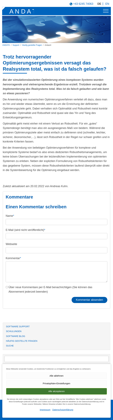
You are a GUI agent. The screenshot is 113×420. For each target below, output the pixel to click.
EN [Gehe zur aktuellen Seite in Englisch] (107, 3)
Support (16, 45)
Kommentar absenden (89, 299)
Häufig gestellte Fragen (32, 45)
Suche (10, 345)
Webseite (11, 244)
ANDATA (6, 45)
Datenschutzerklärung (62, 409)
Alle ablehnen (56, 375)
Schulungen (13, 331)
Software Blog (15, 336)
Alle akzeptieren (56, 391)
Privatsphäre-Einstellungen (56, 383)
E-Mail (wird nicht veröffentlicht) (25, 229)
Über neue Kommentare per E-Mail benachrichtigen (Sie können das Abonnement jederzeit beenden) (50, 289)
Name (10, 215)
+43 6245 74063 (83, 3)
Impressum (45, 409)
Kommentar (13, 258)
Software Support (18, 326)
